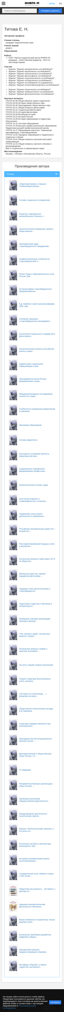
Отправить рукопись (50, 11)
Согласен (55, 1002)
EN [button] (60, 3)
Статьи (10, 174)
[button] (3, 3)
